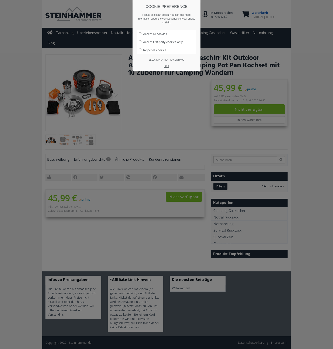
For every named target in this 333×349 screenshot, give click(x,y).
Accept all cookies (153, 34)
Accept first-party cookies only (161, 42)
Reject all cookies (152, 50)
